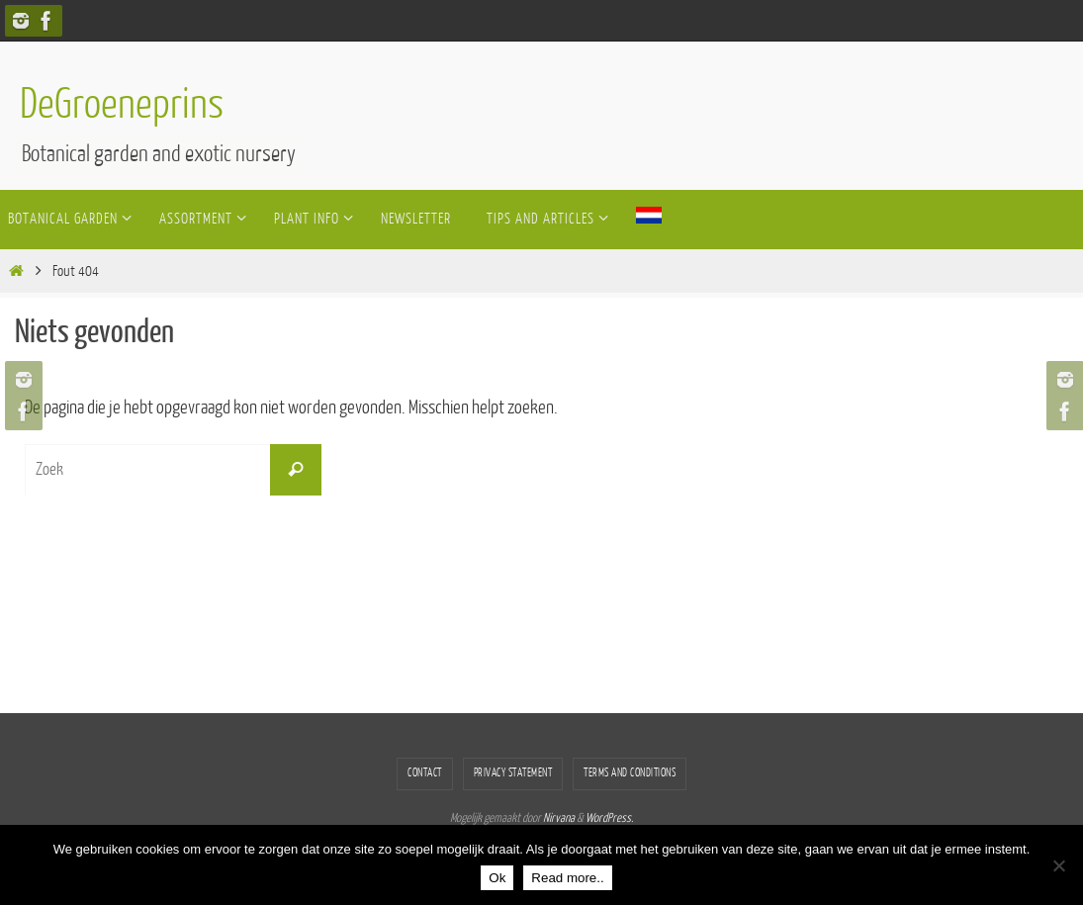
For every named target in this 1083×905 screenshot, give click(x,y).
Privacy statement (513, 773)
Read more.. (567, 877)
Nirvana (559, 818)
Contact (424, 773)
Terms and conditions (630, 773)
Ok (497, 877)
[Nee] (1058, 865)
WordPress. (609, 818)
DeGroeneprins (122, 105)
